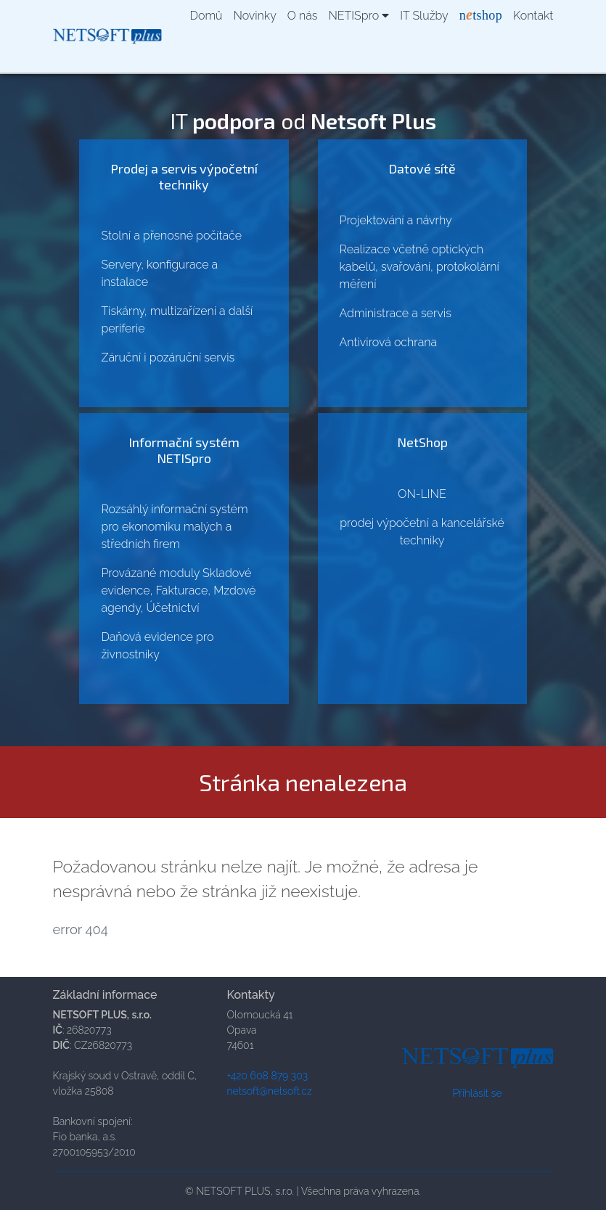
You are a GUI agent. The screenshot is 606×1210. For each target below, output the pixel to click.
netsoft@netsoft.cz (269, 1091)
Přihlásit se (476, 1093)
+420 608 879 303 (267, 1076)
